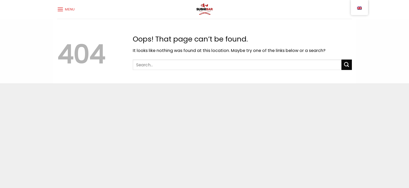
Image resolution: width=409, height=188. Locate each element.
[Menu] (66, 9)
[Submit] (346, 65)
